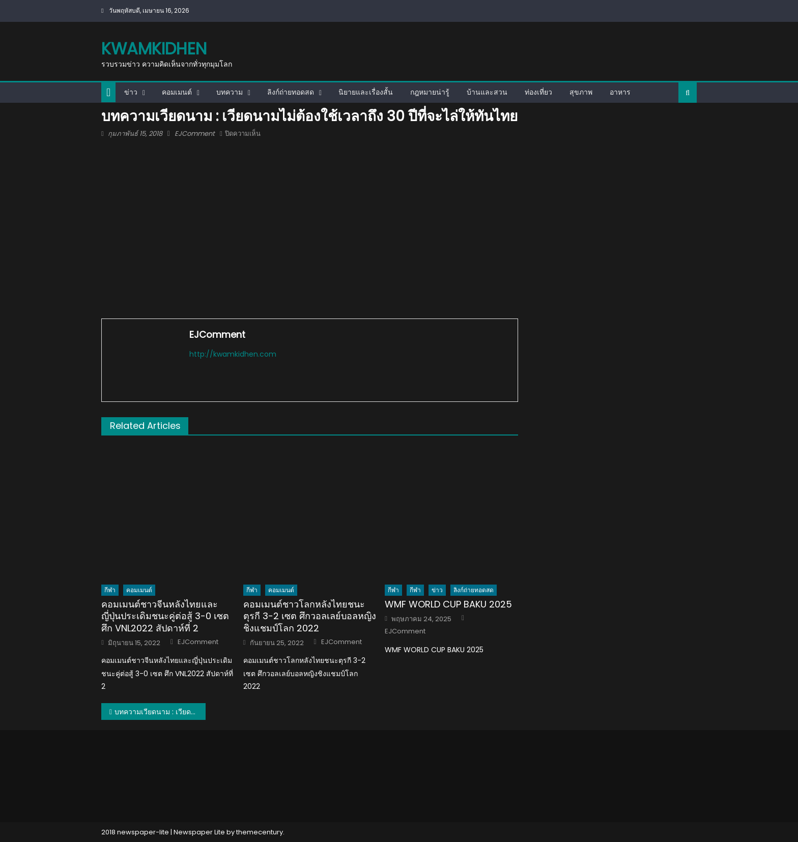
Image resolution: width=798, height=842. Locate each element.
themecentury (259, 832)
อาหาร (620, 92)
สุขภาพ (580, 92)
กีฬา (110, 590)
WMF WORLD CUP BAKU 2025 (448, 604)
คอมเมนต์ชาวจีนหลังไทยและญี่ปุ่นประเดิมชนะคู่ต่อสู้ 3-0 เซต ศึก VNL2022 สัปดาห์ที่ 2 (165, 616)
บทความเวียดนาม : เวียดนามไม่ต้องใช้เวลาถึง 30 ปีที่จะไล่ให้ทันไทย (160, 712)
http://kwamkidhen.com (232, 354)
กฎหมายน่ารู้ (429, 92)
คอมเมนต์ (177, 92)
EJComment (195, 133)
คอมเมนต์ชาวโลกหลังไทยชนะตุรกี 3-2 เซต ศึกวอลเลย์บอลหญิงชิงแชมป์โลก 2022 (309, 616)
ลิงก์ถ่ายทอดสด (290, 92)
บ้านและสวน (487, 92)
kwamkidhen (154, 48)
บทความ (229, 92)
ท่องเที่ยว (538, 92)
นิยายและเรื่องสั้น (365, 92)
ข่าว (130, 92)
